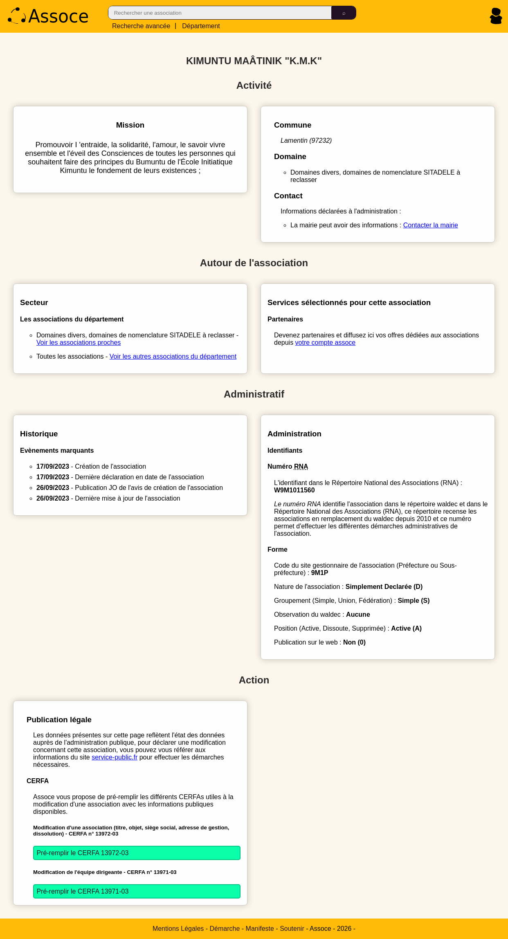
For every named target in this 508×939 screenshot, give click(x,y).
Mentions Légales (178, 928)
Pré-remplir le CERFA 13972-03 (82, 852)
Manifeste (260, 928)
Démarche (225, 928)
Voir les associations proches (78, 342)
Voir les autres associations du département (173, 356)
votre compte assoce (325, 342)
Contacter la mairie (430, 225)
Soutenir (292, 928)
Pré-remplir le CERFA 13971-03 (82, 891)
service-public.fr (114, 757)
